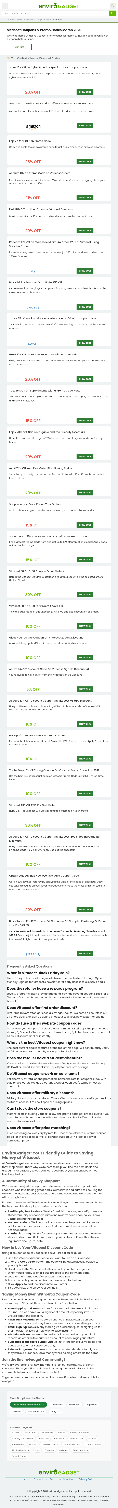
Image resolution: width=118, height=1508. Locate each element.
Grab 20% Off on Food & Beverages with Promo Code (43, 354)
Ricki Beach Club (36, 1411)
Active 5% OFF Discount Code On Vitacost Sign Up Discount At (49, 669)
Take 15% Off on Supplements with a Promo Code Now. (44, 390)
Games (32, 1444)
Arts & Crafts (31, 1432)
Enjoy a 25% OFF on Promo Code (30, 141)
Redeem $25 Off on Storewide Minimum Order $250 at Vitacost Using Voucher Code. (54, 244)
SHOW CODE (85, 92)
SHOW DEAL (85, 492)
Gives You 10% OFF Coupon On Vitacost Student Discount (46, 637)
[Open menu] (5, 6)
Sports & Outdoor (81, 1450)
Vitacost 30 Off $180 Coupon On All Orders (36, 571)
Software (63, 1450)
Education (44, 1438)
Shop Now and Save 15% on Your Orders (35, 504)
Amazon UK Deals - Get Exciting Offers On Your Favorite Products (51, 103)
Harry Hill (55, 1411)
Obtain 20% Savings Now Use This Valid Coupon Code (44, 875)
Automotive (47, 1432)
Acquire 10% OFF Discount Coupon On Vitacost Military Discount (50, 700)
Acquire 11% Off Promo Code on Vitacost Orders (39, 173)
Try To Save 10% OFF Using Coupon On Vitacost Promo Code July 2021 (54, 770)
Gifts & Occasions (50, 1444)
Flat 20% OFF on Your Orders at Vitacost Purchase (41, 209)
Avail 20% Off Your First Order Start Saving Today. (41, 468)
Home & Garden (93, 1444)
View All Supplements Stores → (28, 1404)
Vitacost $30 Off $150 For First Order (32, 805)
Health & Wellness (72, 1444)
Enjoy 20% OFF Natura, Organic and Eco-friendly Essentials (47, 432)
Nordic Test (74, 1404)
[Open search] (113, 6)
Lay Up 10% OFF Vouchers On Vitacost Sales (37, 735)
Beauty (61, 1432)
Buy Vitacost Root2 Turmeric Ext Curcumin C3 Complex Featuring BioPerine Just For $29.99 (58, 923)
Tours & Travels (19, 1456)
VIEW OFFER (85, 125)
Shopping (49, 1450)
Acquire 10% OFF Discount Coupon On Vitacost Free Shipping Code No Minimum (54, 839)
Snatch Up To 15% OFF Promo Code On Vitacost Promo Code (48, 536)
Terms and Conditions (63, 1479)
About (26, 1479)
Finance (92, 1438)
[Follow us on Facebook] (52, 1485)
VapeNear (92, 1404)
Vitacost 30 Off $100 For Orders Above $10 (36, 606)
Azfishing (16, 1411)
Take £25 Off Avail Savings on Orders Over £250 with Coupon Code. (53, 318)
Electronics (59, 1438)
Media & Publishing (21, 1450)
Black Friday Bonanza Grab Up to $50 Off (35, 282)
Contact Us (40, 1479)
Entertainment (76, 1438)
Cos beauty (57, 1404)
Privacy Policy (87, 1479)
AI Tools (15, 1432)
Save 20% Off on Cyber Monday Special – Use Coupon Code (48, 67)
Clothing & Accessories (23, 1438)
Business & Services (79, 1432)
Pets (37, 1450)
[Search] (112, 13)
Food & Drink (18, 1444)
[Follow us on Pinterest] (65, 1485)
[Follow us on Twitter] (59, 1485)
